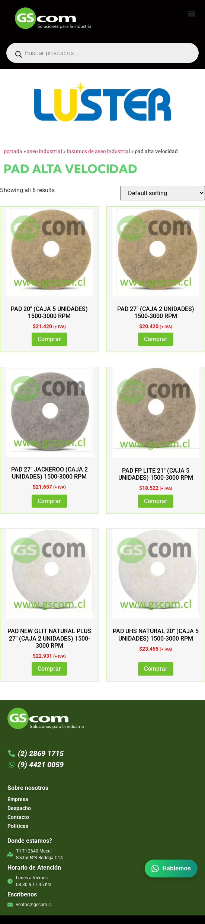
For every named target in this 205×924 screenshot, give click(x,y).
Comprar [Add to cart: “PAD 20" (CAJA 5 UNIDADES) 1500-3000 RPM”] (49, 339)
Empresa (17, 799)
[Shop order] (162, 193)
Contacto (18, 817)
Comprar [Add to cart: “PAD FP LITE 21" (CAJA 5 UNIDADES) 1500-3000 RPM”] (155, 501)
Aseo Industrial (44, 151)
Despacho (19, 808)
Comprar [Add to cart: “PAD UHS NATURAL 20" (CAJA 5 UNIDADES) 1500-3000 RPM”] (155, 668)
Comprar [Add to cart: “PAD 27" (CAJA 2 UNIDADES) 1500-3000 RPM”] (155, 339)
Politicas (17, 826)
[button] (191, 13)
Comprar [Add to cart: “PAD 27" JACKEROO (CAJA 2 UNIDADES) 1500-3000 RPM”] (49, 501)
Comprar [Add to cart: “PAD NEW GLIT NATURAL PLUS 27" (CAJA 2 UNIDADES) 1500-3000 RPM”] (49, 668)
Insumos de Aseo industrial (98, 151)
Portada (13, 151)
